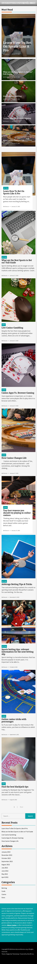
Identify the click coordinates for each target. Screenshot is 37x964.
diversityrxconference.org (13, 3)
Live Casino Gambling (12, 96)
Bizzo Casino (11, 925)
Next (21, 807)
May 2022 (5, 874)
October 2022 (6, 858)
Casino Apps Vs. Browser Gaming (17, 118)
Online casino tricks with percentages (14, 720)
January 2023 (6, 852)
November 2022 (7, 855)
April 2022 (5, 877)
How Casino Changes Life (13, 140)
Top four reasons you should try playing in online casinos (17, 512)
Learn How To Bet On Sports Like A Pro (17, 46)
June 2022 (5, 871)
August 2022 (6, 865)
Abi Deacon (6, 54)
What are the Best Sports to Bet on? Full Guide (17, 73)
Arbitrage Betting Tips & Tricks (17, 584)
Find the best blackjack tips (15, 787)
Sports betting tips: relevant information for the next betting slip (17, 651)
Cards (3, 891)
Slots (3, 897)
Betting (4, 888)
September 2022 (7, 861)
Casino (4, 894)
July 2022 (5, 868)
